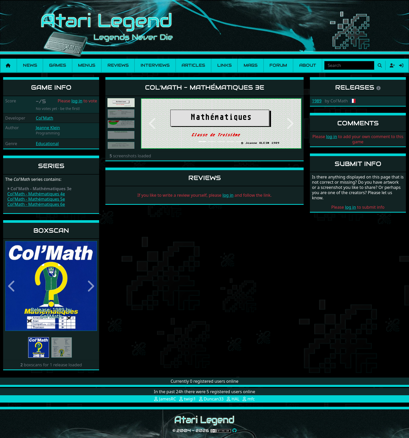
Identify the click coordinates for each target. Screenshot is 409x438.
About (307, 65)
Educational (47, 143)
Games (57, 65)
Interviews (155, 65)
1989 (317, 101)
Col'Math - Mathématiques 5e (36, 199)
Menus (86, 65)
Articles (193, 65)
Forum (278, 65)
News (30, 65)
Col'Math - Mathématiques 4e (36, 194)
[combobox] (349, 65)
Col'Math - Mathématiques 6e (36, 204)
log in (76, 101)
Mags (250, 65)
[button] (12, 286)
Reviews (118, 65)
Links (224, 65)
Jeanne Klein (48, 128)
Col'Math (44, 118)
